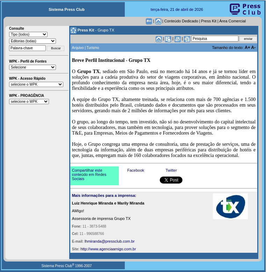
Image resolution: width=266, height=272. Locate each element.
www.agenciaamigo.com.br (113, 249)
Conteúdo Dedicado (181, 21)
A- (253, 47)
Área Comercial (232, 21)
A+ (248, 47)
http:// (85, 249)
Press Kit (208, 21)
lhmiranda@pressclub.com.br (110, 241)
